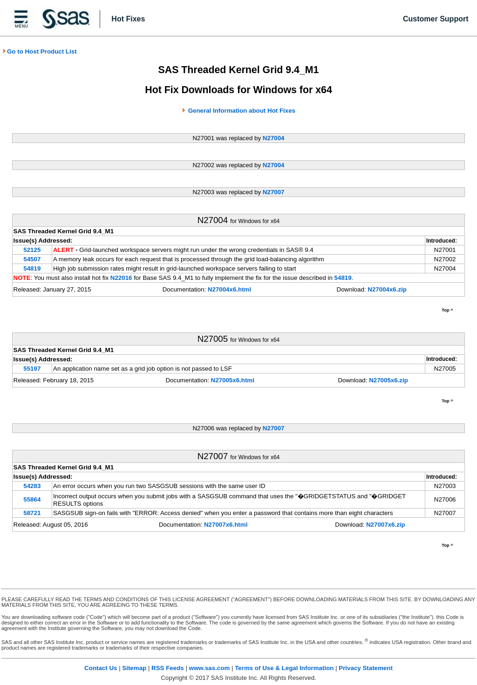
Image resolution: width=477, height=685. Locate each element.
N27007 (274, 192)
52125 (32, 249)
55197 (32, 368)
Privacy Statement (366, 668)
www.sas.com (209, 668)
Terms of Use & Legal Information (284, 668)
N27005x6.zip (388, 380)
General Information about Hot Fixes (241, 110)
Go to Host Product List (39, 51)
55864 (32, 499)
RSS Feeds (167, 668)
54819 (32, 268)
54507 (32, 259)
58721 (32, 512)
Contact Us (100, 668)
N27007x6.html (225, 524)
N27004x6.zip (387, 289)
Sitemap (134, 668)
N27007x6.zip (385, 524)
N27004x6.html (229, 289)
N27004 (274, 138)
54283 (32, 485)
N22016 (121, 277)
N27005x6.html (232, 380)
